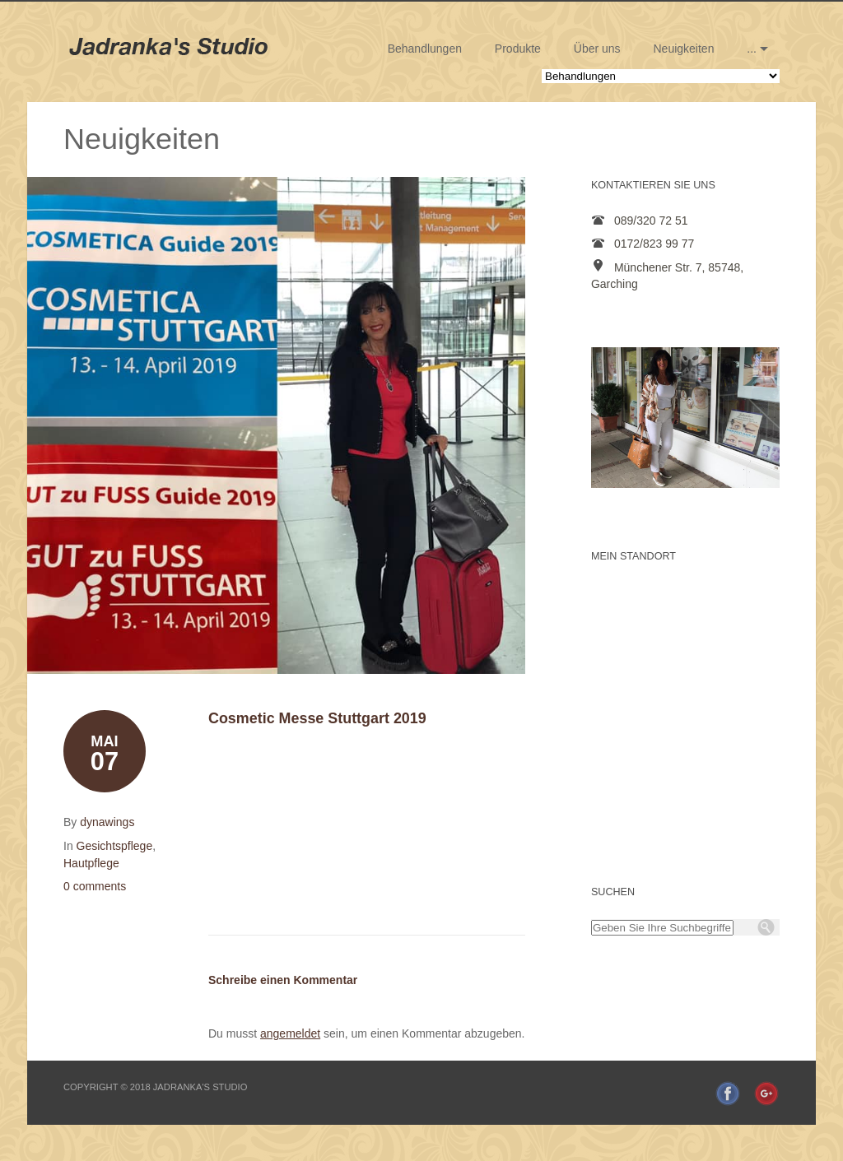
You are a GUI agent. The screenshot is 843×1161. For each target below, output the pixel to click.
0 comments (94, 886)
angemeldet (290, 1033)
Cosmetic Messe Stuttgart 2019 (317, 718)
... (752, 48)
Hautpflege (91, 863)
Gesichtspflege (115, 845)
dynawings (107, 822)
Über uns (597, 48)
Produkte (518, 48)
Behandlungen (425, 48)
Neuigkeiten (684, 48)
